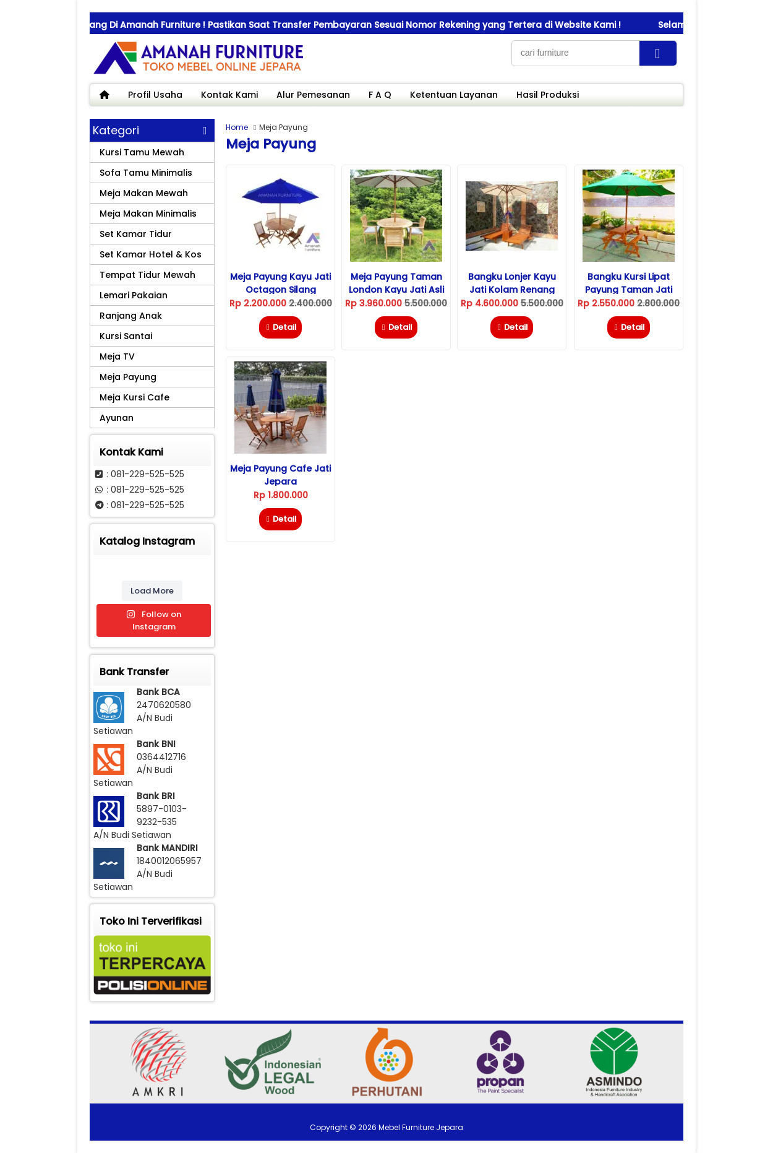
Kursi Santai (126, 336)
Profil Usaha (155, 95)
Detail (280, 327)
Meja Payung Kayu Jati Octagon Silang (280, 283)
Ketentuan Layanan (454, 95)
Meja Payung (128, 377)
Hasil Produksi (547, 95)
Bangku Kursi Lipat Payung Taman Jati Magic (628, 289)
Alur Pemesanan (313, 95)
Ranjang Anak (131, 315)
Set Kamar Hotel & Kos (151, 254)
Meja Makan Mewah (144, 193)
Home (237, 127)
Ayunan (117, 418)
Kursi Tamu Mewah (142, 152)
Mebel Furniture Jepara (420, 1127)
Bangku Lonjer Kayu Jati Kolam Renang (512, 283)
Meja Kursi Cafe (134, 397)
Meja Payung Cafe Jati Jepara (280, 475)
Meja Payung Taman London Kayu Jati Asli (396, 283)
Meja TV (117, 356)
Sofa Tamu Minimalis (146, 172)
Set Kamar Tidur (136, 234)
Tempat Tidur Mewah (147, 275)
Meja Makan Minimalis (148, 213)
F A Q (380, 95)
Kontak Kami (229, 95)
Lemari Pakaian (134, 295)
